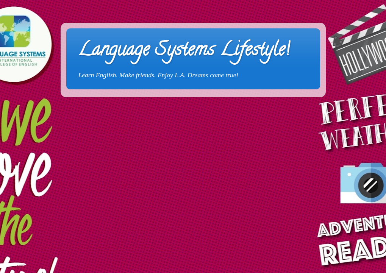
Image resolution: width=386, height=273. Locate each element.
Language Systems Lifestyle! (183, 51)
